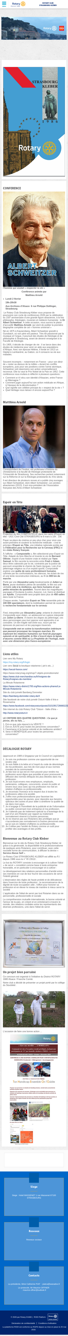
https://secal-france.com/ (15, 669)
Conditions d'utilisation (47, 1323)
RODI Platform (40, 1317)
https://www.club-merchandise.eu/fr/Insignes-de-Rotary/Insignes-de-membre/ (27, 677)
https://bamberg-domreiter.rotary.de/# (21, 696)
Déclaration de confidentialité (23, 1323)
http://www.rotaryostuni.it (15, 713)
